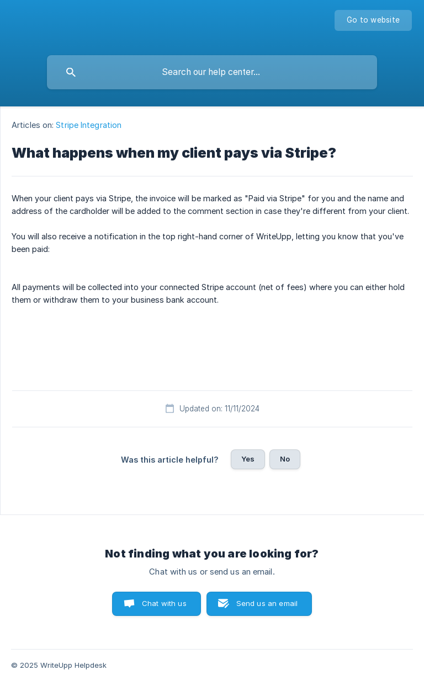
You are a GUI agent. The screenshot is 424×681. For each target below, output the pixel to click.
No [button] (285, 458)
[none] (373, 20)
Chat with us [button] (164, 603)
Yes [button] (248, 458)
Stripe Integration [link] (88, 125)
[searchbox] (212, 72)
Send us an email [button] (267, 603)
